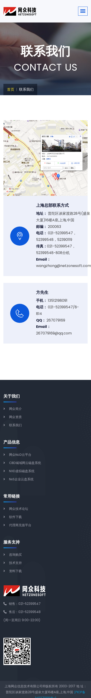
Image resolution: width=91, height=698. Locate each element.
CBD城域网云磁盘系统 (25, 463)
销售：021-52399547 (22, 603)
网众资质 (15, 417)
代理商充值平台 (20, 525)
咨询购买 (15, 554)
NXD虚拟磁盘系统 (21, 471)
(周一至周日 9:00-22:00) (21, 620)
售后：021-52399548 (22, 612)
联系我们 (15, 425)
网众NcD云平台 (20, 454)
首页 (10, 89)
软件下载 (15, 517)
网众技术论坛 (18, 508)
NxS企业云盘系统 (21, 479)
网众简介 (15, 408)
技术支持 (15, 563)
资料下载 (15, 571)
